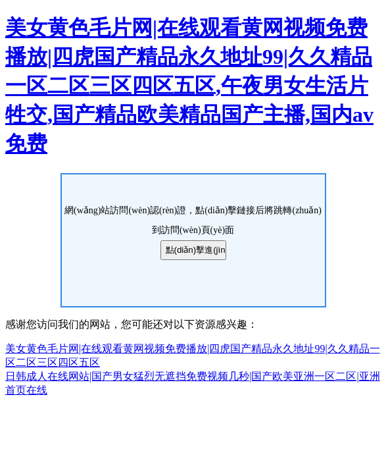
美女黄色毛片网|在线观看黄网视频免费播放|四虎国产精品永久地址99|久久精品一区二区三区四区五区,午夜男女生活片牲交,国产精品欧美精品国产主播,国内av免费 (189, 85)
